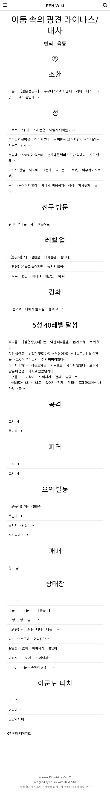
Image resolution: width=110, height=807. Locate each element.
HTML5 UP (70, 785)
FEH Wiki (55, 5)
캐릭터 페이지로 (19, 737)
